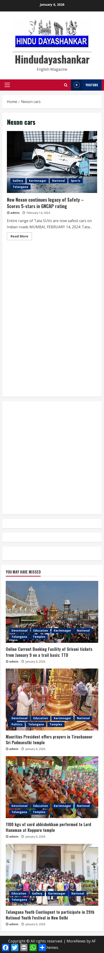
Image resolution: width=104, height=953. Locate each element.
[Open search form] (65, 85)
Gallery (18, 181)
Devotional (19, 631)
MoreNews (76, 941)
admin (15, 213)
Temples (39, 637)
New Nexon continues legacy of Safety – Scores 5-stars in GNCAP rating (52, 162)
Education (40, 631)
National (58, 181)
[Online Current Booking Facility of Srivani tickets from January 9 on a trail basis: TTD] (52, 612)
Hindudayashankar (52, 59)
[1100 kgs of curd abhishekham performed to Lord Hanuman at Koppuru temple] (52, 787)
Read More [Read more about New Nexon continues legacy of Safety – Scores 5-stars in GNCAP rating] (21, 237)
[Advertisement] (52, 264)
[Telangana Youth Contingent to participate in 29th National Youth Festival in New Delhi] (52, 875)
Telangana (20, 187)
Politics (16, 724)
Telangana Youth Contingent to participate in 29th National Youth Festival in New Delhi (50, 915)
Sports (75, 181)
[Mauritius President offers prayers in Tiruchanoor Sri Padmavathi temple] (52, 699)
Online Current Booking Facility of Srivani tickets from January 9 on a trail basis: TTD (49, 652)
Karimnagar (37, 181)
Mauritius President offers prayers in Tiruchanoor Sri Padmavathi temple (49, 739)
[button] (7, 85)
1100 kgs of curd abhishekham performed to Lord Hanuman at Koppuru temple (48, 827)
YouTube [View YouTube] (84, 85)
